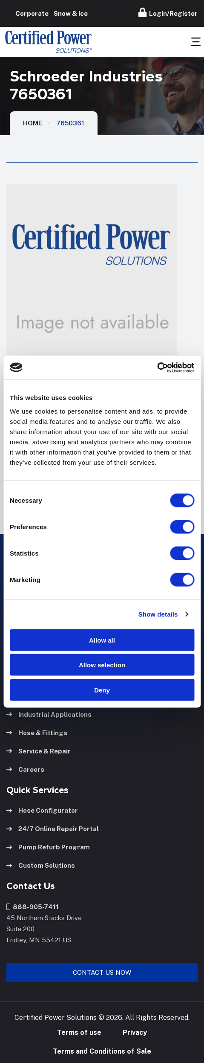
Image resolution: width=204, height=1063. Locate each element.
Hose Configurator (42, 810)
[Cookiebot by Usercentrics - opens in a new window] (157, 367)
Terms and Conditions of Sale (102, 1051)
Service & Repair (38, 751)
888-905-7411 (32, 906)
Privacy (135, 1032)
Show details (158, 614)
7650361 (70, 123)
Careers (25, 769)
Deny (102, 689)
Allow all (102, 639)
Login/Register (168, 12)
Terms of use (79, 1032)
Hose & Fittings (36, 732)
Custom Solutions (40, 865)
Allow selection (102, 665)
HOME (32, 123)
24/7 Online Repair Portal (52, 828)
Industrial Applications (49, 714)
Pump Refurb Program (48, 847)
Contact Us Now (102, 972)
